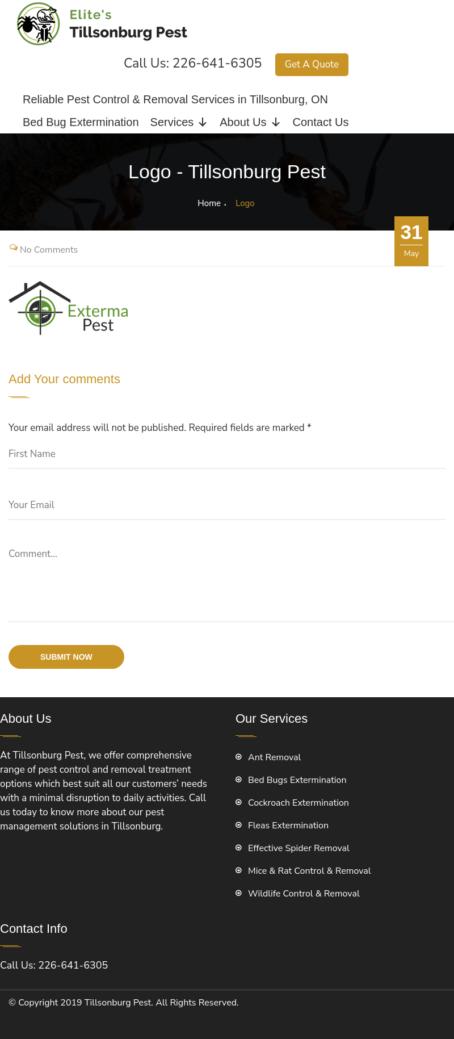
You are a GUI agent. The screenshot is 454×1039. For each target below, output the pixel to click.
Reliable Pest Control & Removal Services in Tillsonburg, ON (175, 99)
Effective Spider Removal (299, 848)
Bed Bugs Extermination (297, 780)
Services (179, 122)
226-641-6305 (217, 63)
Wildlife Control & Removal (304, 893)
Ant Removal (274, 757)
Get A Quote (312, 64)
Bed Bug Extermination (81, 122)
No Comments (49, 250)
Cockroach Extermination (298, 803)
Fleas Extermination (288, 825)
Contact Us (321, 122)
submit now (66, 656)
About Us (250, 122)
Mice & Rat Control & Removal (309, 871)
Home (209, 203)
